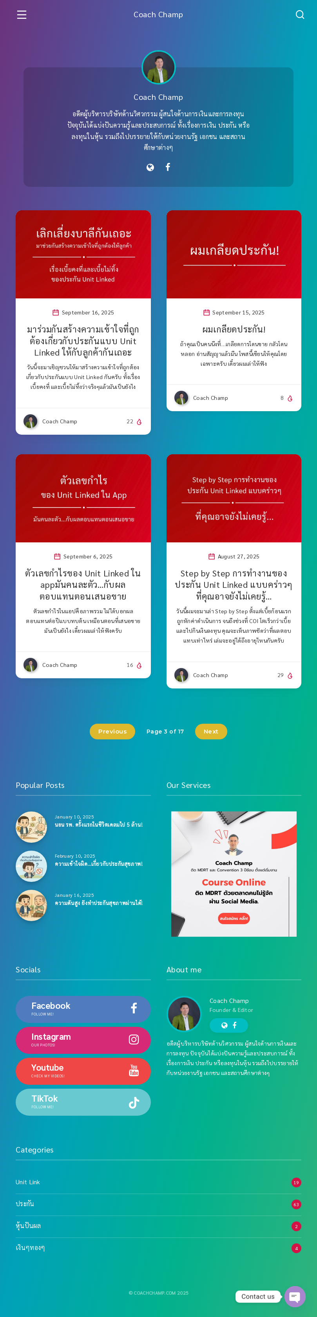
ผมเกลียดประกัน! (234, 328)
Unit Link (28, 1182)
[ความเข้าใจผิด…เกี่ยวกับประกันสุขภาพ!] (31, 866)
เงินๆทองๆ (30, 1247)
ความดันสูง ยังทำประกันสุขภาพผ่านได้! (99, 903)
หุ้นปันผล (28, 1225)
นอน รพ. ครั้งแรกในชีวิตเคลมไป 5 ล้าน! (98, 824)
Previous (112, 731)
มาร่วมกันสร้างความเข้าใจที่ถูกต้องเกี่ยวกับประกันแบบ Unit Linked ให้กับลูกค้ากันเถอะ (83, 340)
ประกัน (25, 1204)
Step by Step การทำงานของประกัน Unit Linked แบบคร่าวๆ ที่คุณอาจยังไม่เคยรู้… (234, 584)
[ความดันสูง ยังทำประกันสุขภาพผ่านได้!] (31, 905)
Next (211, 731)
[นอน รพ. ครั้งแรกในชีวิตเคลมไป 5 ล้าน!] (31, 827)
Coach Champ (158, 14)
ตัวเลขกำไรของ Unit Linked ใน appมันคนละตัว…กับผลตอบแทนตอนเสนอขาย (83, 584)
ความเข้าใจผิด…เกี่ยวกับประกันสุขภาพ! (98, 863)
